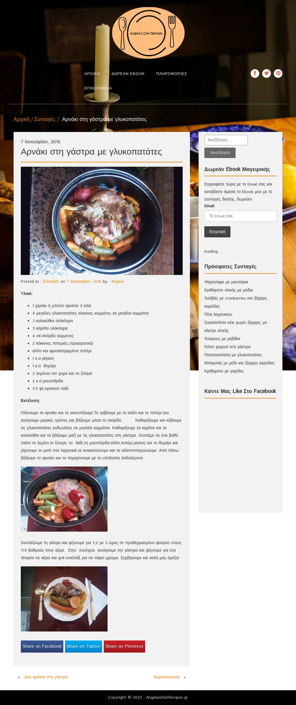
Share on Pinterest (124, 646)
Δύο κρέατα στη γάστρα (46, 677)
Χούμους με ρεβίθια (222, 339)
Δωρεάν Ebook (128, 74)
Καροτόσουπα (166, 677)
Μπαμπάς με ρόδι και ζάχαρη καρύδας (239, 363)
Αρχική (92, 74)
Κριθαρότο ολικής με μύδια (228, 290)
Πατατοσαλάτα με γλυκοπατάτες (233, 355)
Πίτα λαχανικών (218, 314)
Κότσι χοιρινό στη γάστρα (227, 347)
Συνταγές (45, 119)
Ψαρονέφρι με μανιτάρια (226, 282)
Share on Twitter (83, 646)
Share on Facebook (42, 646)
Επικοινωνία (98, 88)
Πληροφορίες (171, 74)
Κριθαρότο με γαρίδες (224, 371)
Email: (209, 206)
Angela (117, 281)
